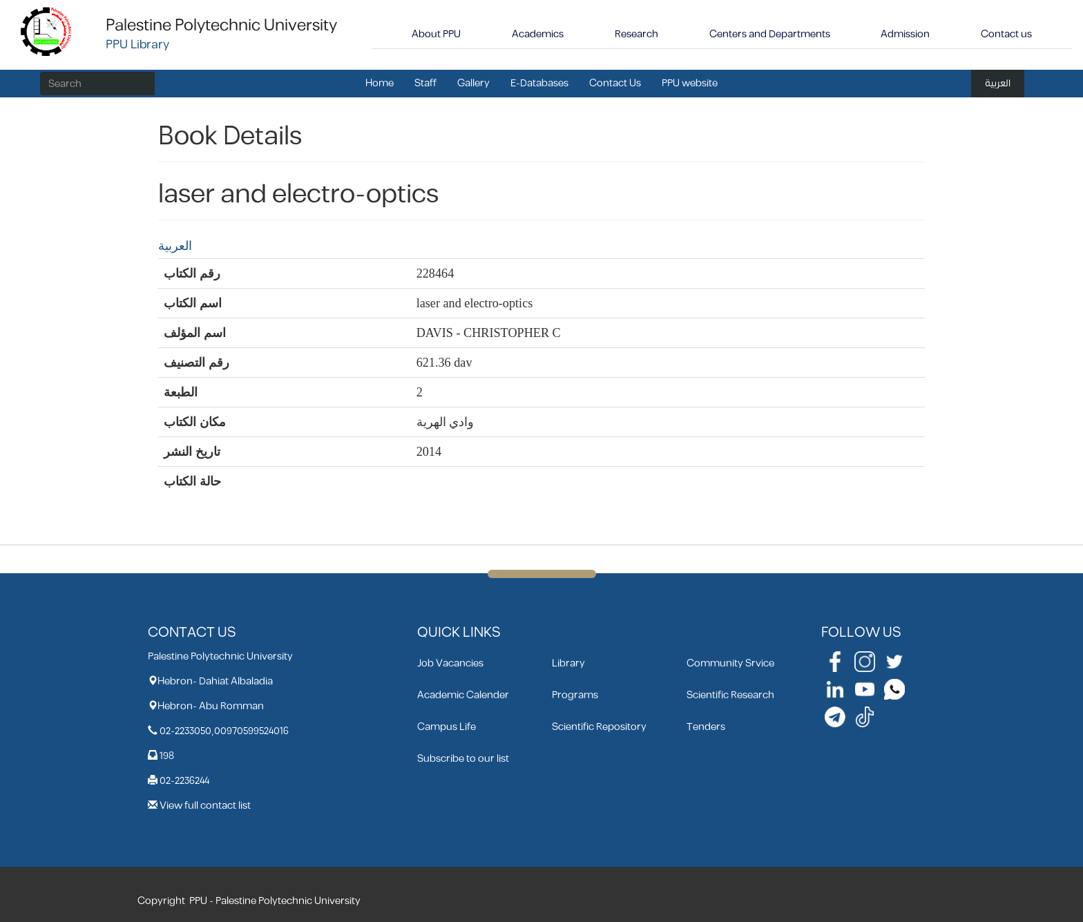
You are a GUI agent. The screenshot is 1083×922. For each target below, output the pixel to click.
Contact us (1006, 34)
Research (636, 34)
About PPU (436, 34)
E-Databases (539, 83)
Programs (575, 695)
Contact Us (615, 83)
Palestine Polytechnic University (221, 25)
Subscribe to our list (463, 759)
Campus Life (446, 727)
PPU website (690, 83)
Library (568, 663)
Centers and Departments (769, 34)
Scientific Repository (599, 727)
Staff (425, 83)
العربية (997, 83)
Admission (905, 34)
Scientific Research (730, 695)
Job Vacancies (450, 663)
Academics (538, 34)
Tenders (706, 727)
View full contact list (205, 806)
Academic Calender (463, 695)
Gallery (473, 83)
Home (379, 83)
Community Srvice (730, 663)
